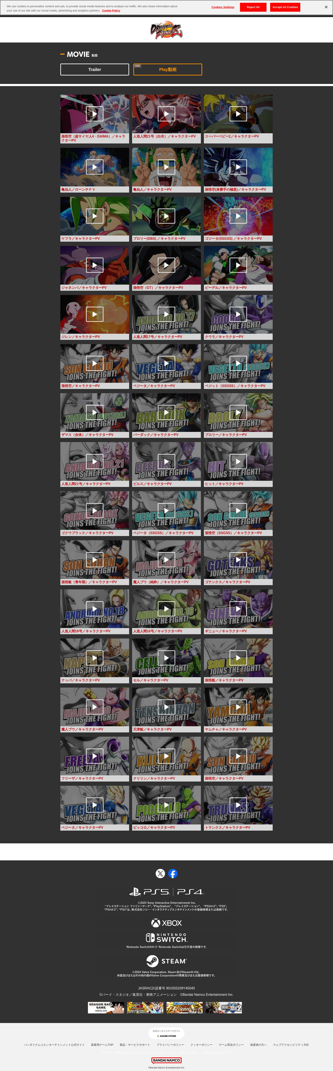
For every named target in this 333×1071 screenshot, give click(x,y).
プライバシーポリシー (170, 1044)
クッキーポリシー (201, 1044)
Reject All (253, 5)
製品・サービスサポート (135, 1044)
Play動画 (167, 69)
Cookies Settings (223, 5)
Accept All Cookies (285, 5)
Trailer (94, 69)
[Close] (326, 5)
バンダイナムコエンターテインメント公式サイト (54, 1044)
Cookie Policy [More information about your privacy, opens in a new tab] (111, 8)
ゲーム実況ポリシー (231, 1044)
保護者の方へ (258, 1044)
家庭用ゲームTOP (102, 1044)
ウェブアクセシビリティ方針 (291, 1044)
